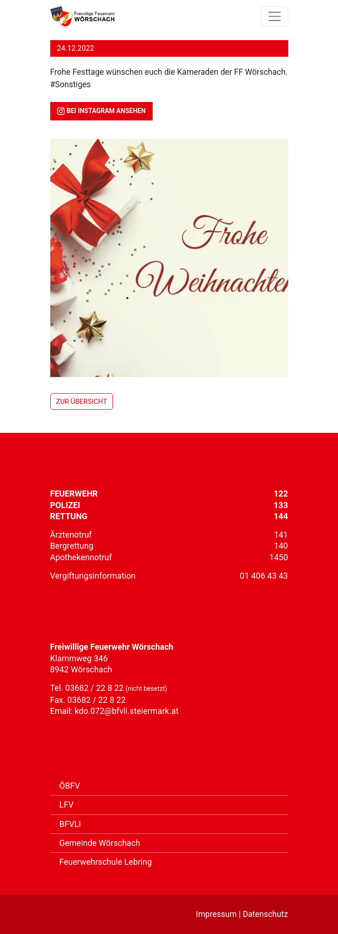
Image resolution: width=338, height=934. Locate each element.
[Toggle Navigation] (274, 16)
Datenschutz (265, 914)
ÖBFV (69, 785)
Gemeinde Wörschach (99, 843)
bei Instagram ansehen (101, 111)
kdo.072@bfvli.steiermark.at (126, 711)
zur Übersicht (81, 401)
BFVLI (70, 824)
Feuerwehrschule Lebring (105, 862)
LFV (66, 804)
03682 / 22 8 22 (95, 688)
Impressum (216, 914)
